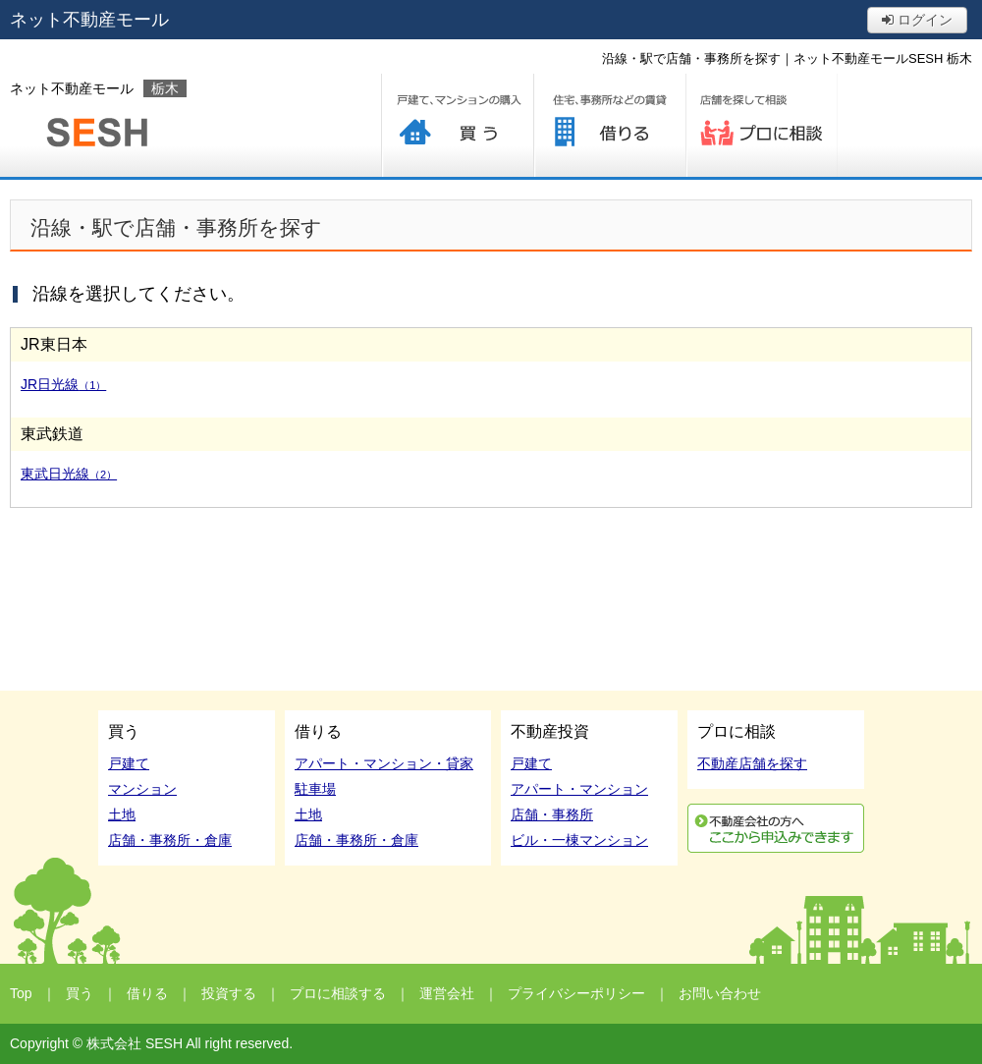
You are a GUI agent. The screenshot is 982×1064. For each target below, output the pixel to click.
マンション (142, 789)
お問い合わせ (720, 993)
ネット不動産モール (89, 19)
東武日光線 (69, 473)
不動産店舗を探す (752, 763)
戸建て (128, 763)
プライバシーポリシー (576, 993)
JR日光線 (63, 384)
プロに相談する (761, 125)
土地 (122, 814)
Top (21, 993)
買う (457, 125)
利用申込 (775, 828)
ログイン (917, 20)
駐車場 (315, 789)
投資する (228, 993)
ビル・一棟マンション (579, 840)
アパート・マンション (579, 789)
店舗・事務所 (552, 814)
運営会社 (446, 993)
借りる (609, 125)
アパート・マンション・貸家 (384, 763)
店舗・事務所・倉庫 (170, 840)
